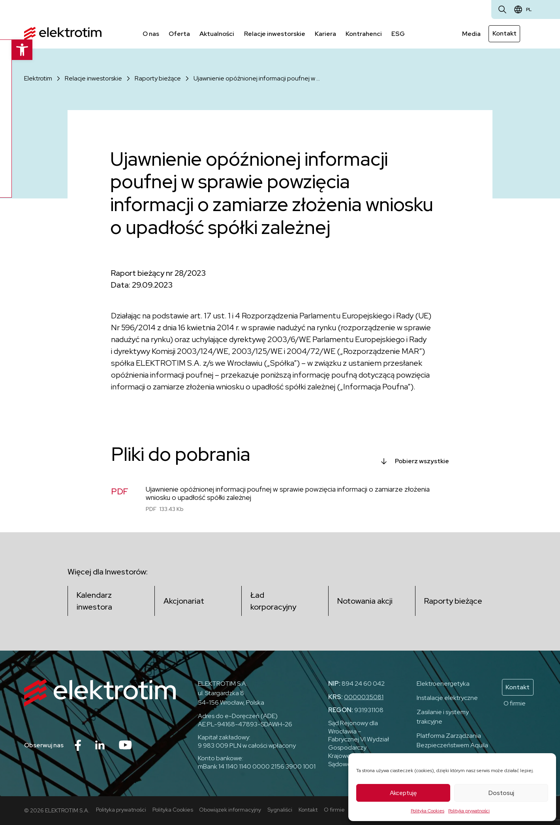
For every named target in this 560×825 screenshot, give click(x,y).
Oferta (179, 33)
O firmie (515, 703)
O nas (151, 33)
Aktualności (216, 33)
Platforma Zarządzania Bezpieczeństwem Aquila (452, 740)
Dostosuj (501, 793)
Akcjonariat (184, 601)
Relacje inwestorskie (274, 33)
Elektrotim (38, 78)
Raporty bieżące (158, 78)
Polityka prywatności (469, 811)
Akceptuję (403, 793)
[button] (10, 49)
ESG (397, 33)
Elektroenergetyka (443, 683)
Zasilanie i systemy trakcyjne (443, 717)
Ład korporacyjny (274, 601)
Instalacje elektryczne (447, 698)
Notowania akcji (365, 601)
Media (471, 33)
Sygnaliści (280, 809)
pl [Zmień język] (529, 9)
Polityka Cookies (427, 811)
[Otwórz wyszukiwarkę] (502, 9)
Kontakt (504, 33)
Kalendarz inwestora (95, 601)
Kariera (325, 33)
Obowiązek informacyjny (230, 809)
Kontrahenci (363, 33)
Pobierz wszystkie (422, 460)
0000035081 (363, 697)
